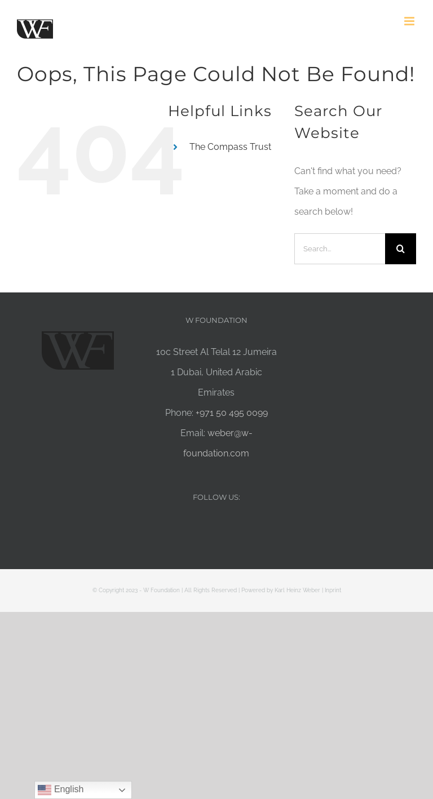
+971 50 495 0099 (232, 412)
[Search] (400, 248)
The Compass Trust (230, 146)
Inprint (333, 590)
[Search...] (339, 248)
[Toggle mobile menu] (410, 21)
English (60, 790)
